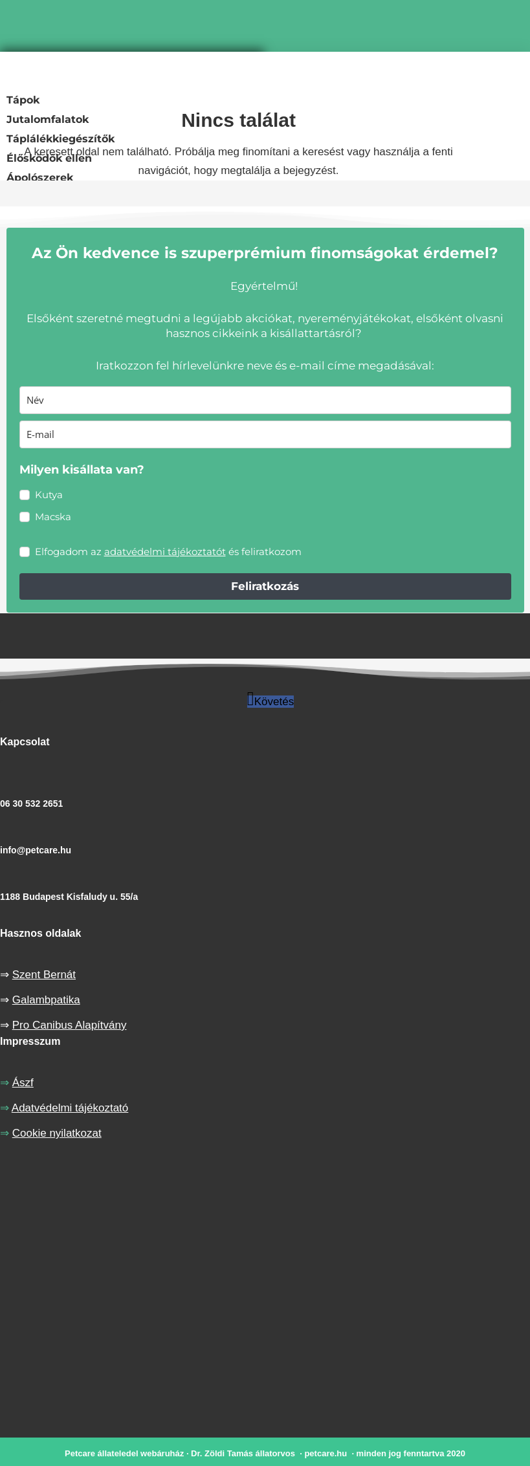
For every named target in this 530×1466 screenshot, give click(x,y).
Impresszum (30, 1041)
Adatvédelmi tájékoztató (70, 1108)
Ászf (23, 1083)
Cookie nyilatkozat (57, 1133)
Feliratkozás (265, 586)
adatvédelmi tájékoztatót (165, 551)
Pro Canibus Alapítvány (69, 1025)
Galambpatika (46, 1000)
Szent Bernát (44, 974)
